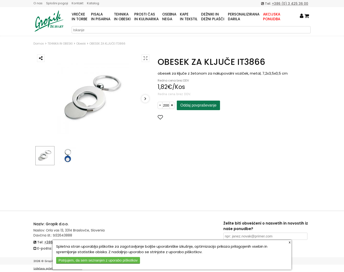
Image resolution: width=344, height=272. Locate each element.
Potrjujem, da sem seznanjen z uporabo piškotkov (98, 260)
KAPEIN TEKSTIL (189, 16)
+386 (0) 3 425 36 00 (290, 3)
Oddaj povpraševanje (198, 105)
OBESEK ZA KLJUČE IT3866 (107, 43)
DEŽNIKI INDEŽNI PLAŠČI (212, 16)
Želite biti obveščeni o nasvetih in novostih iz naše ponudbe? (265, 226)
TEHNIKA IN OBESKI (60, 43)
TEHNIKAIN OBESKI (122, 16)
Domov (38, 43)
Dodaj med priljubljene (184, 117)
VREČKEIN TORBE (79, 16)
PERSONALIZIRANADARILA (243, 16)
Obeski (81, 43)
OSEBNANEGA (169, 16)
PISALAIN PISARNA (100, 16)
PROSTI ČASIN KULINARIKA (146, 16)
